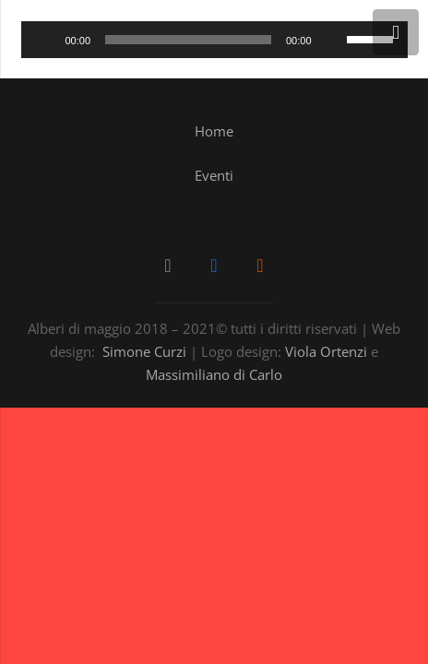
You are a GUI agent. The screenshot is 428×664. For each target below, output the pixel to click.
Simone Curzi (144, 351)
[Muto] (332, 39)
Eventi (214, 175)
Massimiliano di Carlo (214, 374)
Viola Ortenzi (326, 351)
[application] (214, 39)
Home (214, 131)
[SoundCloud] (260, 266)
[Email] (168, 266)
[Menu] (396, 32)
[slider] (188, 39)
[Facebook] (214, 266)
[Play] (45, 39)
